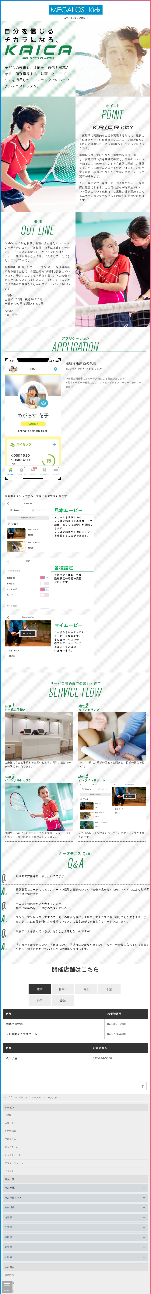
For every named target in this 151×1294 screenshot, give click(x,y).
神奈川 (63, 906)
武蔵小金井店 (14, 941)
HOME (8, 1032)
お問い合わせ (11, 1268)
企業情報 (9, 1192)
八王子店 (11, 975)
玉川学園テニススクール (21, 951)
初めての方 (10, 1048)
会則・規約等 (11, 1244)
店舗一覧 (9, 1040)
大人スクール (11, 1064)
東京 (40, 906)
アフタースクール (14, 1080)
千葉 (109, 906)
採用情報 (9, 1208)
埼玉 (86, 906)
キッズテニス (20, 1015)
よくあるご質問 (13, 1252)
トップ (6, 1015)
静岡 (40, 918)
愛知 (63, 918)
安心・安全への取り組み (17, 1260)
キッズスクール (13, 1072)
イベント (9, 1088)
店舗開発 (9, 1200)
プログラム (10, 1056)
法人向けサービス (14, 1216)
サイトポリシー (13, 1236)
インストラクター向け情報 (18, 1224)
